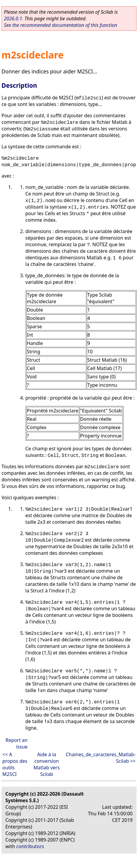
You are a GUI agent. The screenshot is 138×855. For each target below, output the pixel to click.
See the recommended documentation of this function (60, 25)
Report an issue (17, 743)
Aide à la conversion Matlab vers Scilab (47, 764)
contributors (30, 846)
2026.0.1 (13, 18)
